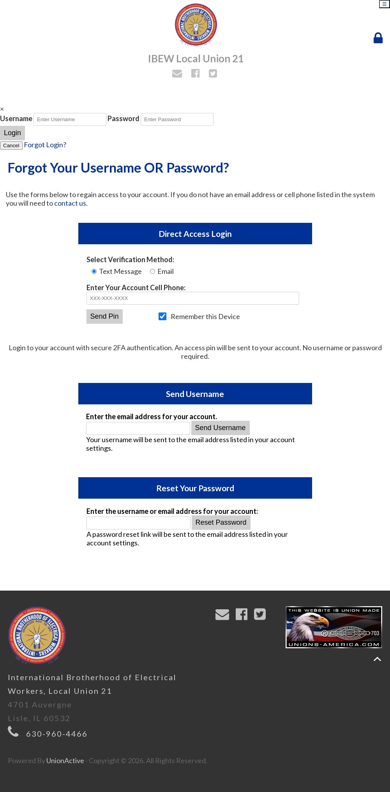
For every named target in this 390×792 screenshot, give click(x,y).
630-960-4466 (57, 733)
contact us (70, 203)
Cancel (11, 145)
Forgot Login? (45, 144)
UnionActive (65, 760)
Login (12, 133)
